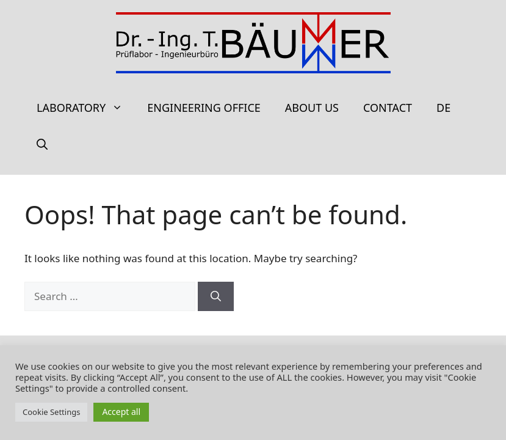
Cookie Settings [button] (51, 411)
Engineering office (204, 107)
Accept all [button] (121, 411)
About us (312, 107)
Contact (387, 107)
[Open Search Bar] (42, 144)
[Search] (216, 296)
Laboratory (86, 107)
